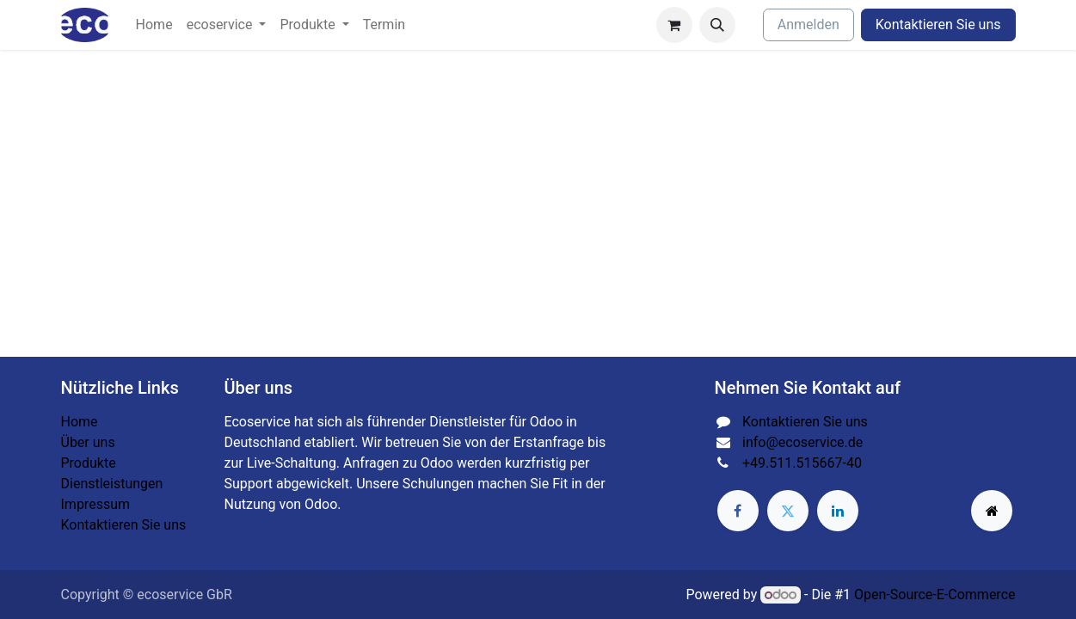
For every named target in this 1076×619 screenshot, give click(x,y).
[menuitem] (154, 25)
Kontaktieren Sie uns (938, 24)
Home (79, 422)
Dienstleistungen (112, 483)
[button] (717, 25)
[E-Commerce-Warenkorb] (674, 25)
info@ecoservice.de (802, 442)
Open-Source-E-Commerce (934, 594)
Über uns (88, 442)
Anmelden (808, 24)
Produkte (88, 463)
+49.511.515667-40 (802, 463)
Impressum (96, 504)
